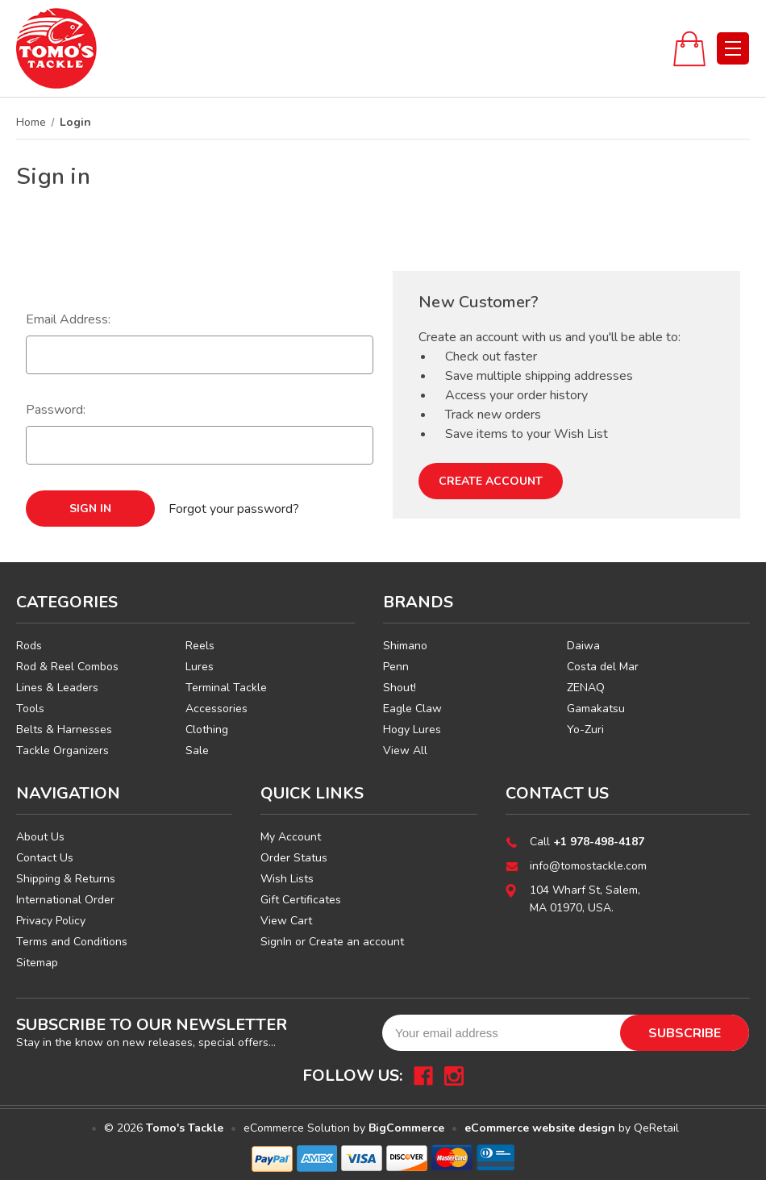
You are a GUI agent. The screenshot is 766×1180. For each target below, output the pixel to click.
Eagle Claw (412, 708)
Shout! (399, 687)
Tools (30, 708)
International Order (65, 899)
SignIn (276, 941)
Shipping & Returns (65, 878)
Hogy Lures (412, 729)
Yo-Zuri (585, 729)
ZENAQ (586, 687)
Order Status (293, 857)
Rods (29, 645)
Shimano (405, 645)
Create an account (356, 941)
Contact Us (44, 857)
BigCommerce (406, 1128)
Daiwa (583, 645)
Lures (199, 666)
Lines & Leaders (57, 687)
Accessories (216, 708)
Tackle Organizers (62, 750)
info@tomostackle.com (588, 866)
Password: (55, 410)
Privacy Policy (50, 920)
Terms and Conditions (71, 941)
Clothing (206, 729)
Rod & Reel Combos (67, 666)
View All (405, 750)
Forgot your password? (234, 509)
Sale (197, 750)
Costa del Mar (603, 666)
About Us (40, 836)
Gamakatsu (596, 708)
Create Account (491, 481)
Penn (396, 666)
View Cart (286, 920)
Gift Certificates (300, 899)
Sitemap (37, 962)
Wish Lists (287, 878)
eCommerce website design (539, 1128)
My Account (290, 836)
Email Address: (68, 319)
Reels (199, 645)
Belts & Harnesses (64, 729)
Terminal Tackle (226, 687)
